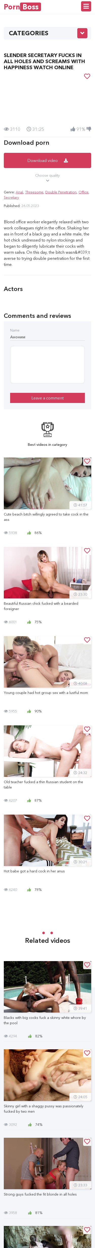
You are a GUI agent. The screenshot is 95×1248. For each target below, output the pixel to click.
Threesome (34, 192)
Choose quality (47, 178)
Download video (47, 160)
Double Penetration (61, 192)
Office (83, 192)
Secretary (11, 197)
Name (15, 330)
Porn (22, 7)
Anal (19, 192)
